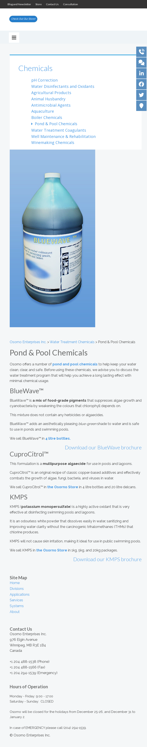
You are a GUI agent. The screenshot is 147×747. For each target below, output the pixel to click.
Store (38, 4)
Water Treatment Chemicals (72, 342)
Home (15, 583)
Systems (17, 606)
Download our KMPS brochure (107, 559)
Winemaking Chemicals (52, 142)
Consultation (70, 4)
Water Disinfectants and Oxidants (62, 86)
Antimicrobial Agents (51, 105)
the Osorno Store (62, 487)
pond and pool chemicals (75, 364)
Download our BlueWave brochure (103, 447)
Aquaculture (42, 111)
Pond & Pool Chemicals (55, 123)
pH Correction (44, 80)
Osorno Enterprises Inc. (28, 342)
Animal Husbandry (48, 98)
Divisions (17, 589)
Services (16, 600)
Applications (20, 594)
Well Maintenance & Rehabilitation (63, 136)
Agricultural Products (51, 92)
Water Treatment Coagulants (58, 130)
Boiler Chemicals (46, 117)
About (15, 612)
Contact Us (52, 4)
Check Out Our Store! (23, 18)
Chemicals (35, 68)
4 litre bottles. (58, 438)
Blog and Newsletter (19, 4)
